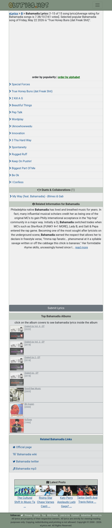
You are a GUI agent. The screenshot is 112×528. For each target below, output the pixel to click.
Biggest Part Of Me (22, 168)
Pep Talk (15, 112)
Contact (75, 515)
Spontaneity (17, 147)
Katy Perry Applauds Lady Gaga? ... (66, 498)
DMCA (37, 515)
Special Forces (19, 84)
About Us (97, 515)
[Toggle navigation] (97, 5)
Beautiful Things (20, 105)
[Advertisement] (56, 47)
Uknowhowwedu (20, 126)
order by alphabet (69, 77)
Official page (22, 447)
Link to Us (65, 515)
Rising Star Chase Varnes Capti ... (45, 498)
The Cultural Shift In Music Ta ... (24, 498)
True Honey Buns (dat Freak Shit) (30, 91)
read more (81, 247)
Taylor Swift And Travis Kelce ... (87, 496)
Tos (44, 515)
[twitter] (22, 515)
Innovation (17, 133)
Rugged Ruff (18, 154)
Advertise (86, 515)
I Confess (16, 182)
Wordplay (16, 119)
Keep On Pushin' (20, 161)
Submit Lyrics (56, 308)
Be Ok (14, 175)
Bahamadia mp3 (24, 468)
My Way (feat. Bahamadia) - (37, 196)
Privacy (28, 515)
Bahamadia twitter (26, 461)
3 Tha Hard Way (20, 140)
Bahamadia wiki (25, 454)
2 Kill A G (16, 98)
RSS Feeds (52, 515)
